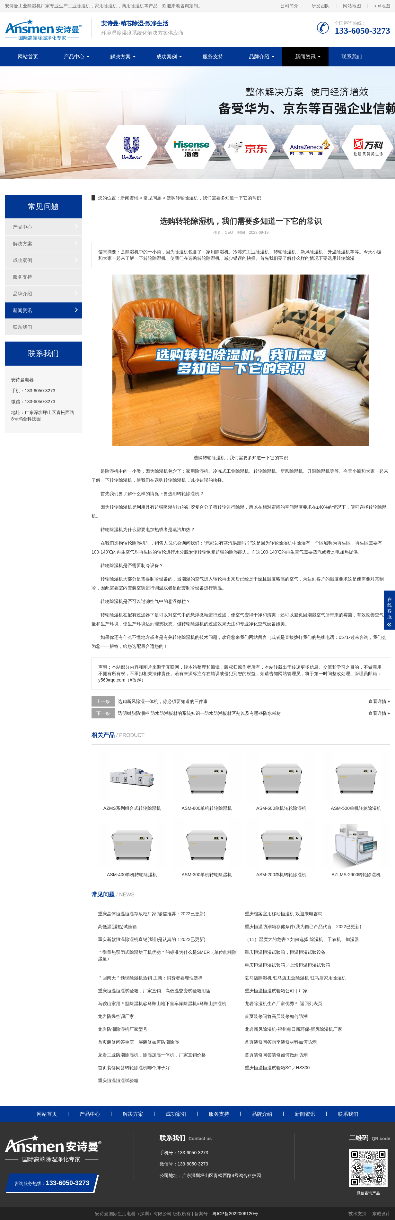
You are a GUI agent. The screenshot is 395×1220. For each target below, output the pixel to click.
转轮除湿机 (264, 471)
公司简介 (289, 5)
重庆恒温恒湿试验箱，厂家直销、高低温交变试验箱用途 (154, 990)
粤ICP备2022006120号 (235, 1213)
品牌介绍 (259, 56)
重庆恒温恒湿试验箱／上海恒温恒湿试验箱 (287, 965)
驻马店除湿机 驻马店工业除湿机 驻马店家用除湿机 (295, 977)
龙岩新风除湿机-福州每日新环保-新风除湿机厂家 (293, 1029)
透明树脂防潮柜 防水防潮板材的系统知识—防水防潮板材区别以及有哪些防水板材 (199, 713)
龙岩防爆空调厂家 (116, 1016)
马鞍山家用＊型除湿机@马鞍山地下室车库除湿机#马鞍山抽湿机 (162, 1003)
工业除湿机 (237, 471)
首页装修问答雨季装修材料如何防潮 (281, 1042)
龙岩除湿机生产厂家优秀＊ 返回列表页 (283, 1003)
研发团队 (320, 5)
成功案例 (166, 56)
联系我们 (351, 56)
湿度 (298, 507)
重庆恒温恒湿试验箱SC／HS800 (277, 1067)
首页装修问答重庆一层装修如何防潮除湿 (138, 1042)
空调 (140, 587)
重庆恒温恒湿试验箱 (118, 1080)
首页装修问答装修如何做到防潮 (276, 1054)
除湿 (158, 471)
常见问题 (153, 197)
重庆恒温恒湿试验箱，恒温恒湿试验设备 (285, 952)
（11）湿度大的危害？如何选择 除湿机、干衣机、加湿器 (302, 939)
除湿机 (112, 471)
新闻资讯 (305, 56)
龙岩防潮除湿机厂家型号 (122, 1029)
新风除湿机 (291, 471)
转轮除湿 (118, 480)
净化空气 (258, 623)
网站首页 (28, 56)
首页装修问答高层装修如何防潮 (276, 1016)
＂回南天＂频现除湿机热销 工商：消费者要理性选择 (150, 977)
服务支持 (213, 56)
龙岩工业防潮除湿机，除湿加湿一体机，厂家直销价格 (152, 1054)
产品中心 (74, 56)
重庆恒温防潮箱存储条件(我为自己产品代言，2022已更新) (303, 926)
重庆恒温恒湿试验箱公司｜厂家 (276, 990)
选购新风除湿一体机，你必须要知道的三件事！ (165, 701)
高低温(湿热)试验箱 (117, 926)
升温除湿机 (318, 471)
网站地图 (352, 5)
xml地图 (382, 5)
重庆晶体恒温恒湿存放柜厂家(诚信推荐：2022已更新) (151, 913)
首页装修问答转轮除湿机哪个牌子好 (134, 1067)
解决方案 (120, 56)
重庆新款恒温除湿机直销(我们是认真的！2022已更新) (151, 939)
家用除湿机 (197, 471)
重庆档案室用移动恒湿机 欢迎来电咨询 (283, 913)
